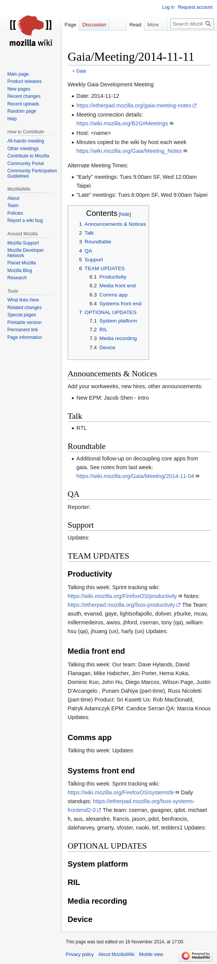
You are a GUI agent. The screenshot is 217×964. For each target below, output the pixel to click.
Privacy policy (80, 954)
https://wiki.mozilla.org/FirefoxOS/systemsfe (121, 792)
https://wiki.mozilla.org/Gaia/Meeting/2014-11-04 (135, 476)
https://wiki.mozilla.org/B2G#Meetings (122, 123)
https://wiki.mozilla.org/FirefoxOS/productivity (122, 596)
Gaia (81, 71)
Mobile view (151, 954)
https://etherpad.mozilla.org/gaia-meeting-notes (133, 105)
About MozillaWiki (116, 954)
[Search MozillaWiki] (192, 23)
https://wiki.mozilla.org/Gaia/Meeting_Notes (129, 151)
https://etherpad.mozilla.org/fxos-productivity (121, 605)
